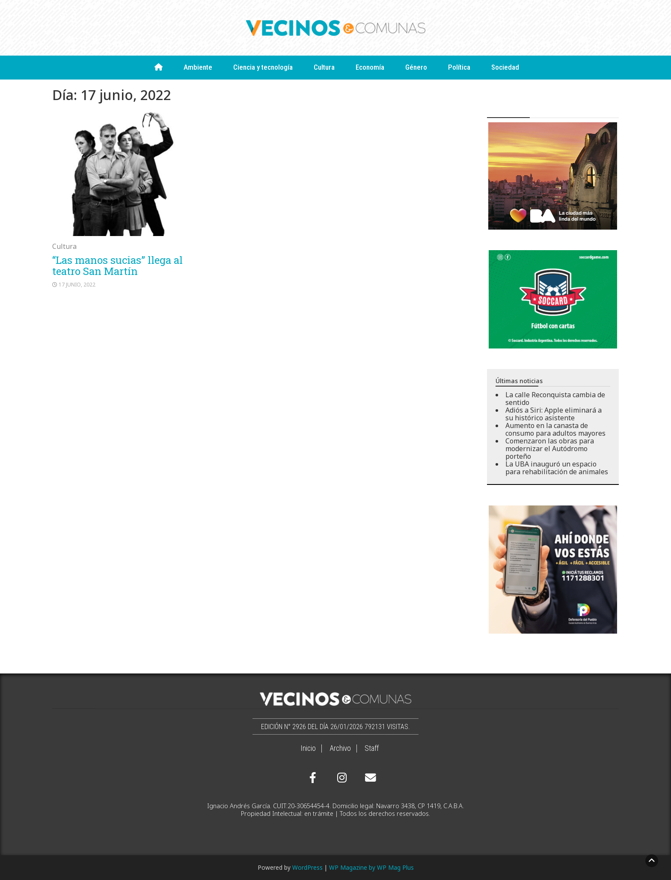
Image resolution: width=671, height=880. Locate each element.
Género (416, 67)
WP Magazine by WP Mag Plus (371, 867)
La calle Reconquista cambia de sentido (555, 398)
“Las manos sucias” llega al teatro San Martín (117, 265)
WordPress (307, 867)
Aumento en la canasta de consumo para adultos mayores (555, 429)
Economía (370, 67)
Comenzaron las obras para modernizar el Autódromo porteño (549, 448)
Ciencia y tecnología (263, 67)
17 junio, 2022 (77, 284)
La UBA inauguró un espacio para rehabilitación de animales (556, 467)
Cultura (324, 67)
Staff (372, 748)
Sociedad (505, 67)
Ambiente (198, 67)
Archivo (340, 748)
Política (459, 67)
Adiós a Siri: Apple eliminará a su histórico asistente (553, 413)
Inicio (308, 748)
